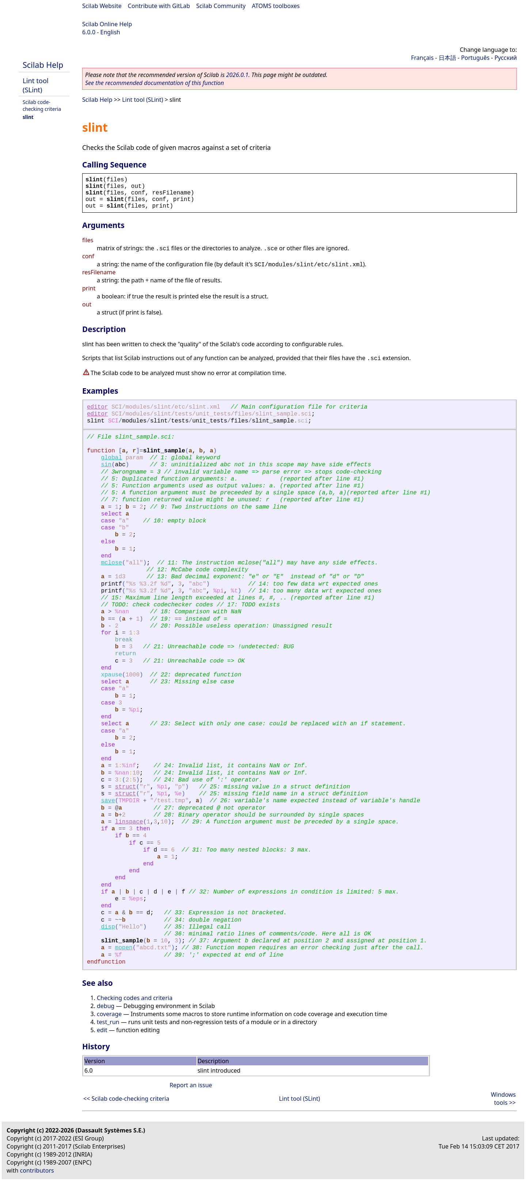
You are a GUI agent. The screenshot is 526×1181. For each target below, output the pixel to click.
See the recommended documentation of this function (154, 83)
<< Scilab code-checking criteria (126, 1099)
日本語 (447, 58)
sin (106, 465)
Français (422, 58)
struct (125, 787)
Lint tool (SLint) (36, 85)
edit (102, 1030)
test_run (108, 1022)
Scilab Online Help (107, 24)
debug (105, 1006)
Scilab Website (102, 6)
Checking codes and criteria (134, 998)
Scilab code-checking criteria (42, 105)
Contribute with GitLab (159, 6)
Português (475, 58)
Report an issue (190, 1085)
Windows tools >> (503, 1099)
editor (97, 407)
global (111, 458)
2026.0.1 (237, 75)
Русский (506, 58)
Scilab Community (220, 6)
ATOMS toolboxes (276, 6)
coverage (109, 1014)
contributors (37, 1170)
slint (28, 116)
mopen (124, 948)
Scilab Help (43, 64)
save (108, 801)
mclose (111, 563)
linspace (129, 822)
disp (108, 927)
